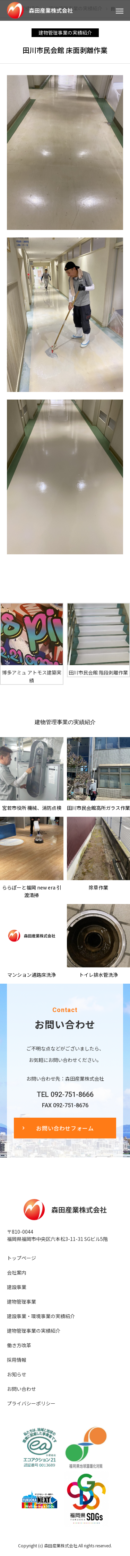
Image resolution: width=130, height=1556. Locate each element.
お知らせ (16, 1374)
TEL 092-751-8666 (65, 1094)
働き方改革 (19, 1345)
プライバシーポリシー (31, 1403)
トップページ (21, 1257)
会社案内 (16, 1272)
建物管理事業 (21, 1301)
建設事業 (16, 1287)
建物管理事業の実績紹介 (65, 32)
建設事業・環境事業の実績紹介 (41, 1316)
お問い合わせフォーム (65, 1128)
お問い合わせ (21, 1388)
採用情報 (16, 1359)
